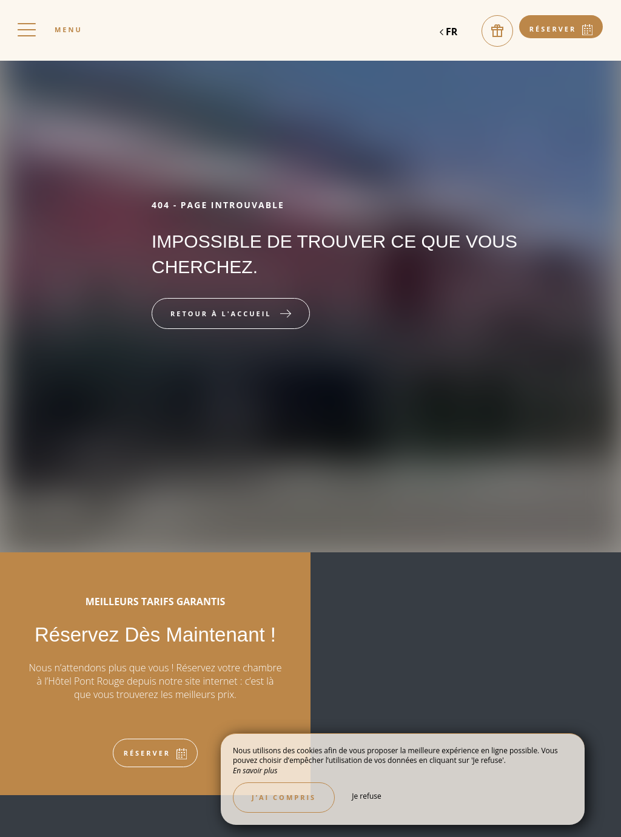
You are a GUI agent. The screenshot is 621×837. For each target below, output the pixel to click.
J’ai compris (284, 797)
